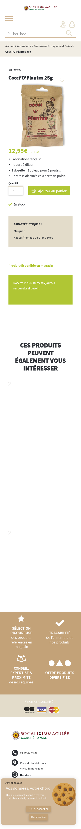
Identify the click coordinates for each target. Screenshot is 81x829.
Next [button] (72, 493)
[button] (61, 79)
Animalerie (24, 46)
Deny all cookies (13, 783)
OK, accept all (38, 809)
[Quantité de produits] (15, 190)
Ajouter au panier (52, 190)
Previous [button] (8, 489)
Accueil (9, 46)
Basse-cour (41, 46)
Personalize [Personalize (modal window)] (38, 817)
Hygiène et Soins (61, 46)
